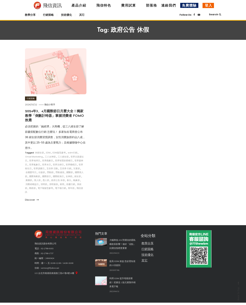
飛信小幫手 (50, 104)
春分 (69, 180)
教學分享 (30, 15)
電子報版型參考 (45, 188)
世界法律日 (58, 164)
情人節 (37, 180)
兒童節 (76, 168)
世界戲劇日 (47, 160)
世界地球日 (34, 160)
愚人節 (46, 180)
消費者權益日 (32, 184)
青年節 (71, 188)
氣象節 (76, 180)
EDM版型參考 (59, 152)
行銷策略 (48, 15)
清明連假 (53, 184)
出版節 (41, 172)
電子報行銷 (60, 188)
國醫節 (69, 172)
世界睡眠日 (71, 164)
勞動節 (50, 172)
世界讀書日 (39, 168)
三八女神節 (50, 156)
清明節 (44, 184)
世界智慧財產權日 (63, 160)
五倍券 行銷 (65, 168)
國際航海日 (58, 176)
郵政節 (32, 188)
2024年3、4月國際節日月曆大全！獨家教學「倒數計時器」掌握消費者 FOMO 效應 (54, 116)
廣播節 (29, 180)
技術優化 (66, 15)
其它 (82, 15)
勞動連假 (60, 172)
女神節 (69, 176)
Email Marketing (34, 156)
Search (215, 14)
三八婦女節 (63, 156)
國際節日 (46, 176)
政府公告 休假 (58, 180)
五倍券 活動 (52, 168)
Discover (32, 199)
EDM (48, 152)
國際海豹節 (34, 176)
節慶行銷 (70, 184)
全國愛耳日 (31, 172)
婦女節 (77, 176)
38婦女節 (39, 152)
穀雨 (62, 184)
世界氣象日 (34, 164)
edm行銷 (72, 152)
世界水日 (46, 164)
